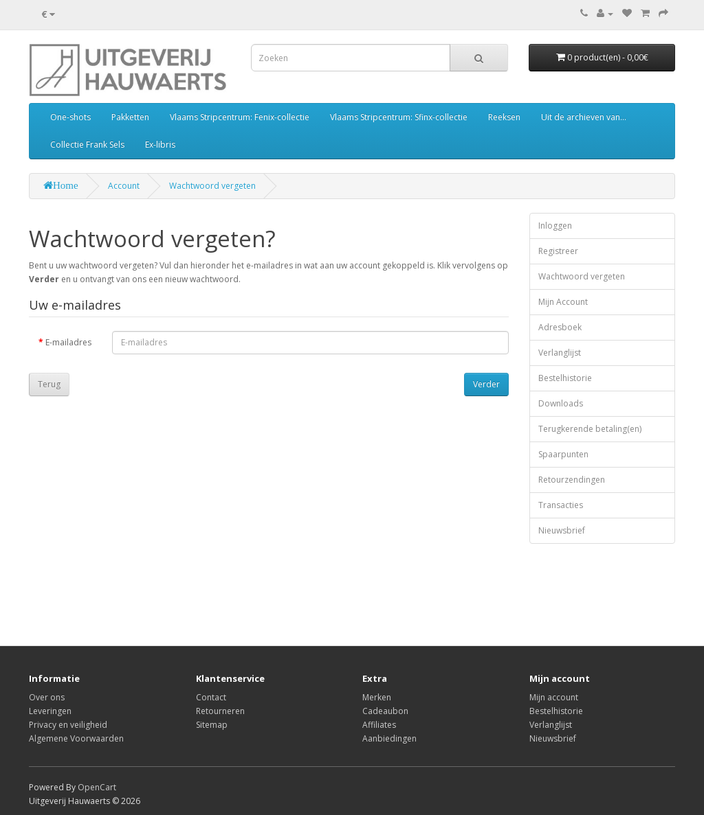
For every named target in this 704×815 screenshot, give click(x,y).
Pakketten (130, 117)
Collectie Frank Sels (87, 144)
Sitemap (212, 725)
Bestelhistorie (565, 378)
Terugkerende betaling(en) (589, 429)
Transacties (560, 505)
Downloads (560, 403)
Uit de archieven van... (583, 117)
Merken (376, 697)
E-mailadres (68, 342)
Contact (211, 697)
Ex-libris (160, 144)
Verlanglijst (559, 352)
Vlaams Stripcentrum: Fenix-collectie (239, 117)
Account (124, 186)
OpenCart (97, 787)
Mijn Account (563, 302)
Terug (49, 384)
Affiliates (379, 725)
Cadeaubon (385, 711)
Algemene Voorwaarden (76, 738)
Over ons (47, 697)
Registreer (558, 251)
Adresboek (560, 327)
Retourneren (220, 711)
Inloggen (555, 225)
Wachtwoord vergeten (212, 186)
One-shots (70, 117)
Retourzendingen (571, 479)
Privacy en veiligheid (68, 725)
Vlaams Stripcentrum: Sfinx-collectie (399, 117)
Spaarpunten (563, 454)
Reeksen (504, 117)
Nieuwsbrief (561, 530)
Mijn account (553, 697)
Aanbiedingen (389, 738)
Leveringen (50, 711)
